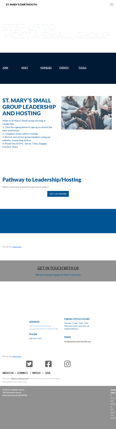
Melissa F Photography (20, 378)
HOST (24, 67)
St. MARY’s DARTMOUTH (21, 4)
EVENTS (64, 67)
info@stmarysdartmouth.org (77, 341)
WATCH (36, 372)
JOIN (5, 67)
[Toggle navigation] (112, 5)
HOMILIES (46, 67)
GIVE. (48, 372)
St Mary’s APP (113, 398)
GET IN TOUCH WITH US (58, 268)
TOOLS (82, 67)
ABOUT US (7, 372)
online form (16, 247)
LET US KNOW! (58, 194)
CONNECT (22, 372)
